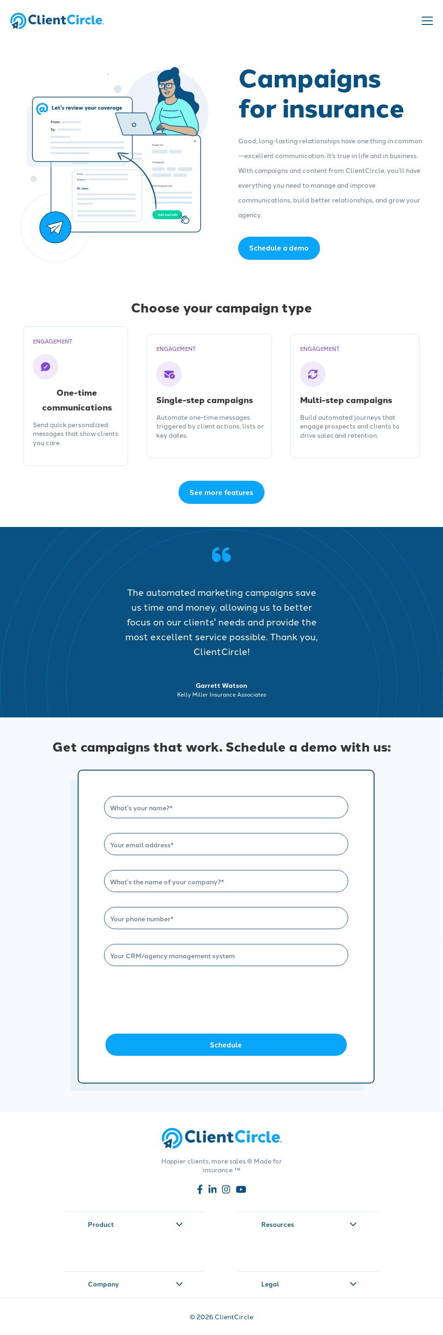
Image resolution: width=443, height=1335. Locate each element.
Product (135, 1224)
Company (135, 1283)
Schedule (226, 1045)
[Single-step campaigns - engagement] (209, 396)
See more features (221, 492)
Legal (309, 1283)
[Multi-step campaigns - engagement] (355, 396)
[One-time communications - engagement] (75, 396)
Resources (309, 1224)
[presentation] (174, 999)
